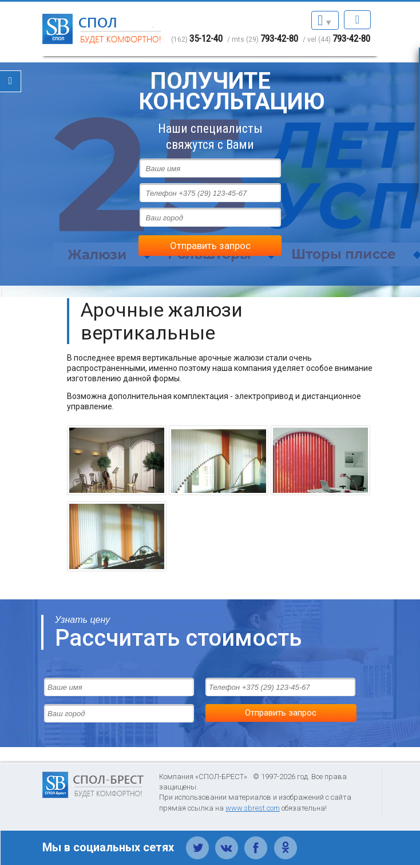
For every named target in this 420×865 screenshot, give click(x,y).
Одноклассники (285, 841)
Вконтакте (227, 841)
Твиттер (197, 841)
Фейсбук (256, 841)
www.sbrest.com (252, 808)
